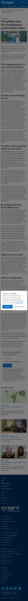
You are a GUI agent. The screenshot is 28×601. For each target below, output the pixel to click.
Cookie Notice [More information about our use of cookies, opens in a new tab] (19, 302)
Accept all (7, 306)
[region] (14, 300)
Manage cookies (19, 306)
